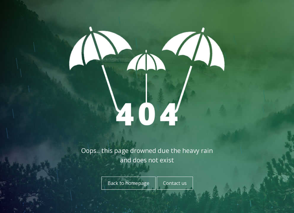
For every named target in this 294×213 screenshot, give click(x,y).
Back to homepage (128, 183)
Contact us (175, 183)
